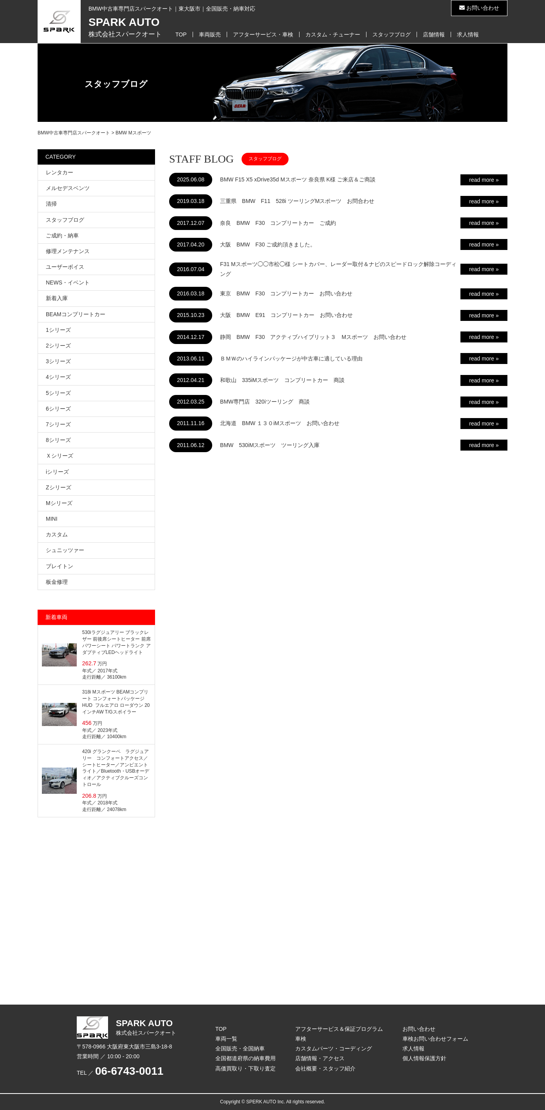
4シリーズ (58, 377)
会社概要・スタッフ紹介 (325, 1068)
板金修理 (57, 582)
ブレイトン (59, 566)
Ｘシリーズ (59, 456)
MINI (52, 519)
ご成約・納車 (62, 235)
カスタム (57, 534)
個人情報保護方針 (424, 1058)
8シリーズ (58, 440)
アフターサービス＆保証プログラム (339, 1029)
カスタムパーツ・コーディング (333, 1048)
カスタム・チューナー (332, 34)
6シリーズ (58, 409)
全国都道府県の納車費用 (245, 1058)
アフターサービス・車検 (263, 34)
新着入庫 (57, 298)
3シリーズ (58, 361)
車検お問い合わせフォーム (435, 1039)
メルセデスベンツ (68, 188)
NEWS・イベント (68, 282)
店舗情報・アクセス (320, 1058)
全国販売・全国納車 (240, 1048)
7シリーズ (58, 424)
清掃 (51, 204)
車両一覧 (226, 1039)
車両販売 (210, 34)
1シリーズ (58, 330)
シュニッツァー (65, 550)
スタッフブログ (391, 34)
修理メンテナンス (68, 251)
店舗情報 (434, 34)
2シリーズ (58, 345)
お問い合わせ (479, 8)
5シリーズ (58, 393)
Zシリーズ (58, 487)
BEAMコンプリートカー (75, 314)
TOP (181, 34)
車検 (300, 1039)
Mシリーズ (59, 503)
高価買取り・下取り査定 (245, 1068)
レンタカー (59, 172)
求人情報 (468, 34)
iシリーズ (57, 472)
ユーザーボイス (65, 267)
